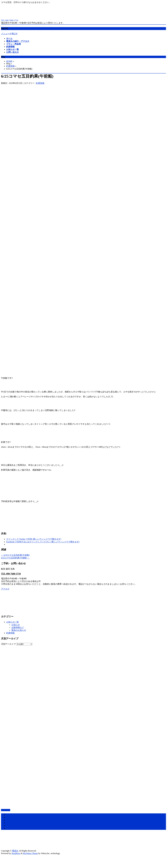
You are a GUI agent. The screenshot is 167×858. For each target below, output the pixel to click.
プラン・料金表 (13, 820)
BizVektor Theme (30, 853)
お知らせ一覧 (12, 622)
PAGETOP (5, 810)
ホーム (9, 815)
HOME (9, 61)
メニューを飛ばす (9, 33)
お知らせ (15, 625)
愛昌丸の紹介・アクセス (17, 817)
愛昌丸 (15, 851)
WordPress (15, 853)
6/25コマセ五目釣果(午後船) (15, 558)
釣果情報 (10, 66)
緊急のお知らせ (18, 630)
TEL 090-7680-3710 (11, 573)
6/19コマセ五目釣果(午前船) (15, 555)
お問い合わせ (12, 828)
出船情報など (17, 627)
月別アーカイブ (8, 644)
